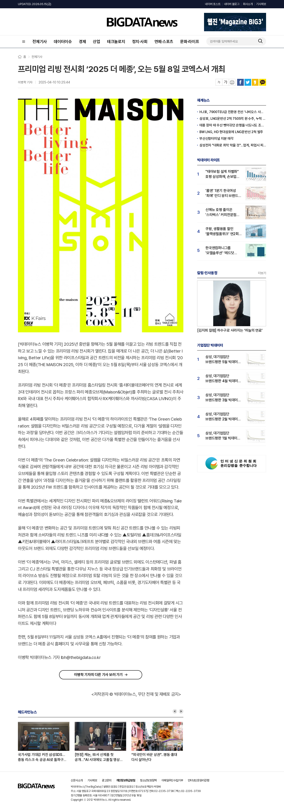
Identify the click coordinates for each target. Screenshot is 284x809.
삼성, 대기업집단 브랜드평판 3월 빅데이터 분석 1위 (223, 398)
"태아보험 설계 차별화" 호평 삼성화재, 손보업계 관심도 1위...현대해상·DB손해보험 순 (222, 174)
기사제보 (261, 4)
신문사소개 (77, 780)
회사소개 (248, 4)
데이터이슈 (63, 41)
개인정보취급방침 (125, 780)
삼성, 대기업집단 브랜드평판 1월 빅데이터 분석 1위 (223, 436)
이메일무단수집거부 (172, 780)
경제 (82, 41)
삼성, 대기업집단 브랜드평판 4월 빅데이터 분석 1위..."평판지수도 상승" (223, 379)
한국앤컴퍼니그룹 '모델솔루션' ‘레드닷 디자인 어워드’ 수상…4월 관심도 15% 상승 (223, 251)
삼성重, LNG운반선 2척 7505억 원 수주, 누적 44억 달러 (232, 119)
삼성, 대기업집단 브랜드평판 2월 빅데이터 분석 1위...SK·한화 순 (223, 417)
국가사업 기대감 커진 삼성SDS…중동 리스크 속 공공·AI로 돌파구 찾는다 (41, 757)
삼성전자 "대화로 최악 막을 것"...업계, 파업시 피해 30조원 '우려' (232, 145)
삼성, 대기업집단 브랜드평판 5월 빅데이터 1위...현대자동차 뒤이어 (223, 360)
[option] (46, 742)
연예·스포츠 (163, 41)
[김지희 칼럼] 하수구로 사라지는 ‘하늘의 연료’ (230, 330)
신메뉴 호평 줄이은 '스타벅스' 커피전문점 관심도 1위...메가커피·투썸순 (221, 212)
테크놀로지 (116, 41)
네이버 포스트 (212, 4)
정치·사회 (140, 41)
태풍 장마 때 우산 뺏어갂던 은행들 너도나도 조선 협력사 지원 (232, 125)
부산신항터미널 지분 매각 (216, 139)
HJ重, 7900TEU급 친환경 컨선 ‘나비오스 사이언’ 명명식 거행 (232, 112)
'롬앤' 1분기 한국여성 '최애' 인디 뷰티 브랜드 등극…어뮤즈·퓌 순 (221, 193)
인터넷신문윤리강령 (198, 780)
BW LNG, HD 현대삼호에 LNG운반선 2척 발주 (231, 132)
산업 (96, 41)
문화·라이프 (189, 41)
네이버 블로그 (231, 4)
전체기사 (39, 41)
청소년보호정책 (148, 780)
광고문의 (106, 780)
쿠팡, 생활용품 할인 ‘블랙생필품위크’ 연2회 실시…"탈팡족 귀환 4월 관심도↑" (222, 231)
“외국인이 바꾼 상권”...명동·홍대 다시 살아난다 (154, 757)
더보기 (262, 273)
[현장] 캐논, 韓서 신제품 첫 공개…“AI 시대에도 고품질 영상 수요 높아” (97, 757)
